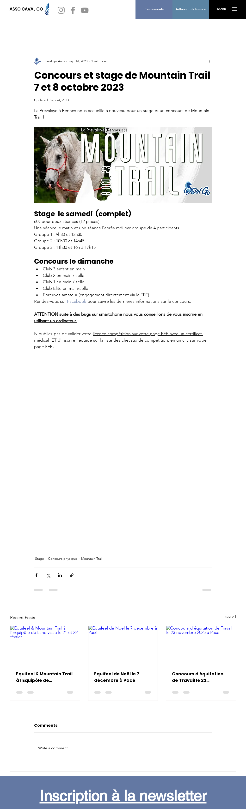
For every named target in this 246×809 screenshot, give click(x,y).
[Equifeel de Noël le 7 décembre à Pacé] (123, 645)
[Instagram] (61, 10)
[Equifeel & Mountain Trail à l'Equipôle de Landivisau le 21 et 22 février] (45, 645)
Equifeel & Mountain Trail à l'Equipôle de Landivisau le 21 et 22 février (44, 677)
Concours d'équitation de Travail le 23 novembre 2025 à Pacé (198, 677)
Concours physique (62, 558)
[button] (221, 9)
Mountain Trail (91, 558)
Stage (39, 558)
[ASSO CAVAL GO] (26, 9)
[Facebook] (73, 10)
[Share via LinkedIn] (60, 575)
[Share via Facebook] (36, 575)
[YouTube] (84, 10)
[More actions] (209, 61)
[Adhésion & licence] (190, 9)
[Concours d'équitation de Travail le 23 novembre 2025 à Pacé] (201, 645)
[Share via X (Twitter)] (48, 575)
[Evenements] (153, 9)
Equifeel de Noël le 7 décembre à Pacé (116, 677)
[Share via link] (71, 575)
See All (230, 617)
